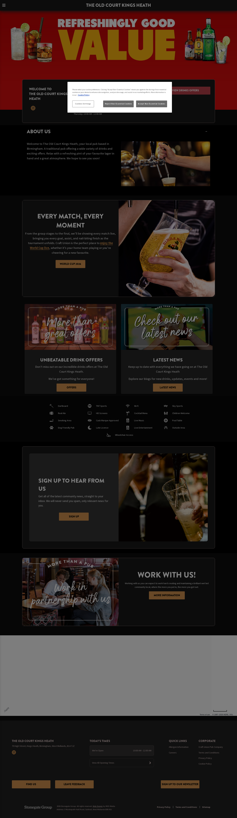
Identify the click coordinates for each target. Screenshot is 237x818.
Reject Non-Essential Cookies (118, 104)
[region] (119, 97)
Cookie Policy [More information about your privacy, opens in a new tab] (83, 95)
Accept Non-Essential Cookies (151, 104)
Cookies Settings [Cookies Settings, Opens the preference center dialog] (83, 104)
